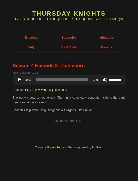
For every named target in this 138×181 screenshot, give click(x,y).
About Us (106, 37)
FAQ (31, 47)
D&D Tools (69, 47)
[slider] (62, 79)
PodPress (97, 147)
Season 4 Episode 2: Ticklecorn (49, 65)
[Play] (19, 79)
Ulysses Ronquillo (57, 147)
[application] (69, 80)
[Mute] (104, 79)
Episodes (31, 37)
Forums (106, 47)
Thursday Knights (69, 13)
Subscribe (69, 37)
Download (60, 90)
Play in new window (38, 90)
